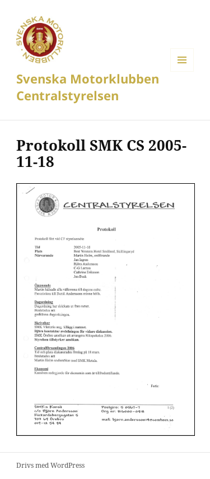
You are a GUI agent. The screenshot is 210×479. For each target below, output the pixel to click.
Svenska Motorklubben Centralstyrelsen (87, 87)
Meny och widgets (182, 71)
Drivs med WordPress (50, 465)
